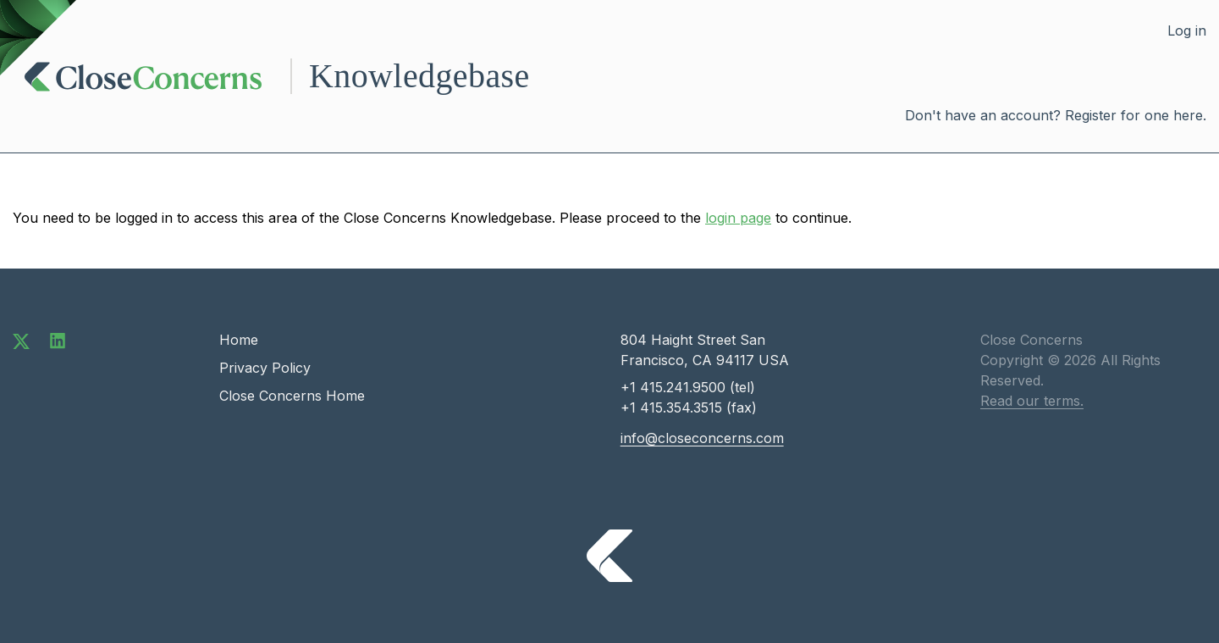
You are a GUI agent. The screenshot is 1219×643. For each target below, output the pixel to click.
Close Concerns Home (292, 395)
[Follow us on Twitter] (21, 340)
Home (238, 339)
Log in (1186, 30)
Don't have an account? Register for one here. (1055, 115)
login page (738, 217)
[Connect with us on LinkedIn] (57, 340)
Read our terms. (1032, 400)
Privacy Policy (265, 367)
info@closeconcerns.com (702, 438)
